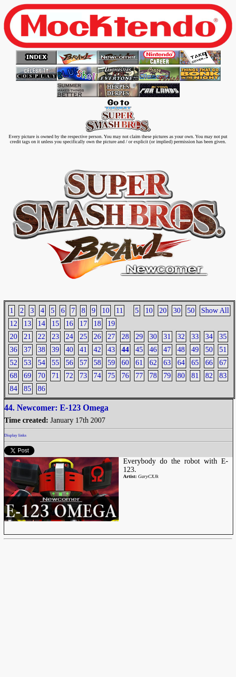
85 (27, 388)
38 (41, 349)
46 (153, 349)
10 (149, 310)
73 (83, 375)
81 (195, 375)
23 (55, 336)
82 (209, 375)
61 (139, 362)
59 (111, 362)
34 (209, 336)
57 (83, 362)
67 (223, 362)
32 (181, 336)
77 (139, 375)
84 (13, 388)
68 (13, 375)
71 (55, 375)
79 (167, 375)
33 (195, 336)
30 (177, 310)
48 (181, 349)
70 (41, 375)
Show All (215, 310)
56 (69, 362)
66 (209, 362)
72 (69, 375)
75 (111, 375)
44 (125, 349)
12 (13, 323)
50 (191, 310)
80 (181, 375)
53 (27, 362)
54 (41, 362)
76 (125, 375)
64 (181, 362)
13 (27, 323)
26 (97, 336)
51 (223, 349)
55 (55, 362)
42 (97, 349)
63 (167, 362)
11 (119, 310)
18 (97, 323)
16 (69, 323)
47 (167, 349)
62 (153, 362)
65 (195, 362)
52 (13, 362)
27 (111, 336)
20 (163, 310)
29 (139, 336)
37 (27, 349)
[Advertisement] (118, 608)
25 (83, 336)
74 (97, 375)
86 (41, 388)
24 (69, 336)
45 (139, 349)
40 (69, 349)
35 (223, 336)
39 (55, 349)
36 (13, 349)
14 (41, 323)
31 (167, 336)
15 (55, 323)
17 (83, 323)
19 (111, 323)
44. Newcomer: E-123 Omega (56, 407)
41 (83, 349)
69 (27, 375)
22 (41, 336)
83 (223, 375)
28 (125, 336)
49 (195, 349)
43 (111, 349)
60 (125, 362)
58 (97, 362)
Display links (15, 435)
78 (153, 375)
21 (27, 336)
